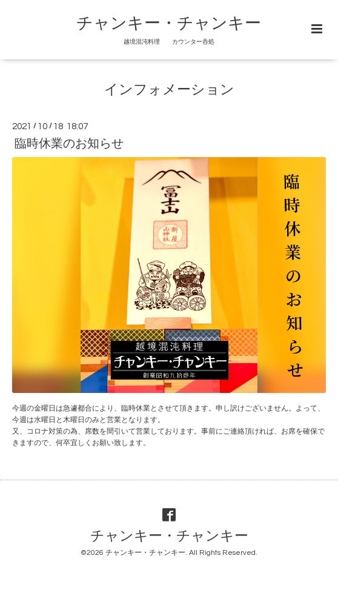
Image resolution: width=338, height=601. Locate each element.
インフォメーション (169, 90)
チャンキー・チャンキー (168, 23)
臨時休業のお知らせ (69, 144)
